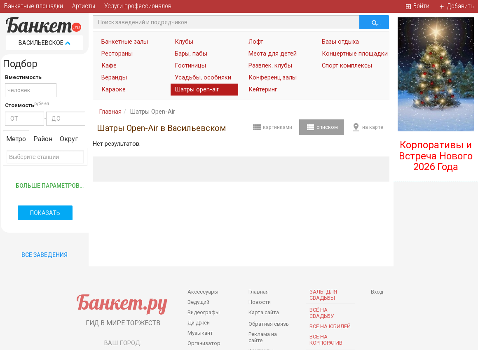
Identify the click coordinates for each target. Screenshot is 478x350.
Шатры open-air (197, 89)
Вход (377, 292)
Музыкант (200, 333)
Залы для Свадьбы (323, 295)
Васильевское (44, 43)
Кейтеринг (262, 89)
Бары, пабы (191, 53)
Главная (110, 111)
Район (42, 139)
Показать (45, 213)
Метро (16, 139)
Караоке (113, 89)
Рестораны (117, 53)
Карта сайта (263, 312)
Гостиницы (190, 65)
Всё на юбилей (330, 326)
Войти (417, 6)
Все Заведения (44, 255)
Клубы (184, 41)
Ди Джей (198, 323)
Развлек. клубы (270, 65)
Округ (69, 139)
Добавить (456, 6)
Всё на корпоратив (325, 340)
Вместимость (23, 77)
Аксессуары (202, 292)
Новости (259, 302)
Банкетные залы (124, 41)
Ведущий (198, 302)
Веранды (114, 77)
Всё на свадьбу (321, 313)
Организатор (203, 343)
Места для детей (272, 53)
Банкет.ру (121, 302)
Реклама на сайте (262, 337)
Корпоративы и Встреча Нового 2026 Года (436, 156)
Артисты (83, 6)
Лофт (255, 41)
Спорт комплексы (347, 65)
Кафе (109, 65)
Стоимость (19, 105)
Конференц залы (272, 77)
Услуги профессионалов (137, 6)
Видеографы (203, 312)
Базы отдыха (340, 41)
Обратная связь (268, 324)
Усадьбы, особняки (203, 77)
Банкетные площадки (33, 6)
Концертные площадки (353, 53)
